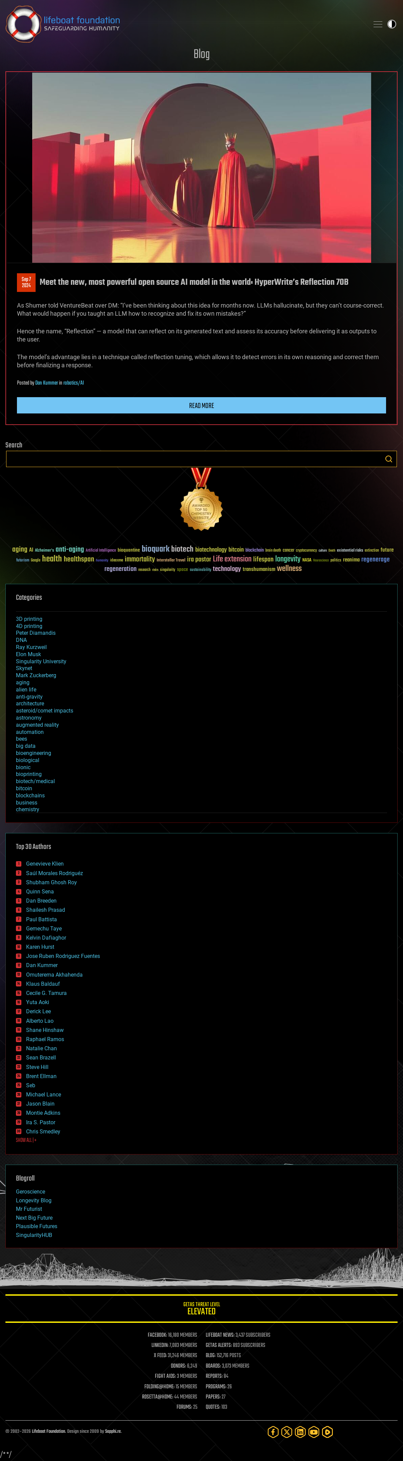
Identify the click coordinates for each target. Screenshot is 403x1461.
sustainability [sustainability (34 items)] (200, 570)
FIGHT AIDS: (165, 1376)
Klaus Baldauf (43, 984)
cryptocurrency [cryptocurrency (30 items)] (306, 551)
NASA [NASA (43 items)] (306, 560)
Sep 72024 (26, 283)
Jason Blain (40, 1104)
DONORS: (178, 1366)
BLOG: (211, 1355)
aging (22, 682)
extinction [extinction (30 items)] (372, 551)
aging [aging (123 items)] (19, 549)
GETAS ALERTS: (219, 1345)
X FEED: (160, 1355)
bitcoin (24, 788)
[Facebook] (273, 1432)
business (26, 802)
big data (26, 746)
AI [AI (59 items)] (31, 550)
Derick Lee (38, 1011)
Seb (30, 1085)
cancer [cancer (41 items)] (288, 550)
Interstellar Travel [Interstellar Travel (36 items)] (171, 560)
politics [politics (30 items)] (335, 560)
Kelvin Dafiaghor (46, 938)
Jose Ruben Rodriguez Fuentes (63, 956)
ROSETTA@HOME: (157, 1397)
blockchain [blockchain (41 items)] (254, 550)
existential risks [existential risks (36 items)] (350, 550)
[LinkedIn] (300, 1432)
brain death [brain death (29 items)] (273, 551)
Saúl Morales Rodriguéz (54, 873)
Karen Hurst (40, 947)
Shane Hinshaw (45, 1030)
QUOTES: (213, 1407)
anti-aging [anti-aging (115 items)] (70, 549)
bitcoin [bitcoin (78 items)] (236, 550)
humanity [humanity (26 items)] (102, 561)
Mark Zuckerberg (36, 675)
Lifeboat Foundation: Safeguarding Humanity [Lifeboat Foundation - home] (184, 24)
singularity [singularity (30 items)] (167, 570)
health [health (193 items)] (52, 559)
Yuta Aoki (37, 1002)
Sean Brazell (41, 1057)
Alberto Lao (40, 1021)
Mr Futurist (29, 1209)
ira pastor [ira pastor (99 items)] (199, 559)
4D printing (29, 626)
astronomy (29, 718)
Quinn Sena (40, 891)
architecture (30, 703)
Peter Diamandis (36, 633)
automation (30, 732)
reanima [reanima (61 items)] (351, 560)
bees (21, 739)
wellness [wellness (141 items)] (289, 569)
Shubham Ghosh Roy (51, 882)
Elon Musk (28, 654)
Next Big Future (34, 1218)
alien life (26, 689)
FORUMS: (184, 1407)
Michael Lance (43, 1094)
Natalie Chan (41, 1048)
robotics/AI (73, 383)
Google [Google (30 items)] (35, 560)
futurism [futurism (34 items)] (22, 560)
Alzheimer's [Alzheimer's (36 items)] (44, 550)
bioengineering (33, 753)
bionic (23, 767)
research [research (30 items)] (144, 570)
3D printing (29, 619)
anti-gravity (29, 696)
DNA (21, 640)
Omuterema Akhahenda (54, 975)
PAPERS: (213, 1397)
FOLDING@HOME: (159, 1387)
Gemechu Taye (44, 928)
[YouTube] (313, 1432)
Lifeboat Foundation (48, 1432)
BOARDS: (213, 1366)
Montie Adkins (43, 1113)
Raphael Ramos (45, 1039)
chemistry (27, 809)
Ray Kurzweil (31, 647)
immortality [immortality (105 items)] (140, 559)
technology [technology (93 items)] (227, 569)
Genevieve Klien (45, 864)
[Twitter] (286, 1432)
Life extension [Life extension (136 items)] (232, 559)
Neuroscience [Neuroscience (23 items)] (321, 561)
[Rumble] (327, 1432)
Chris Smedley (43, 1131)
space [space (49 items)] (182, 569)
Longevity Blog (34, 1200)
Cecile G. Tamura (46, 993)
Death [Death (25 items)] (331, 551)
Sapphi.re (113, 1432)
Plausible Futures (36, 1226)
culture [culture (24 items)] (323, 551)
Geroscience (30, 1191)
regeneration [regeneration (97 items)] (120, 569)
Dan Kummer (46, 383)
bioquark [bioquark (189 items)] (155, 549)
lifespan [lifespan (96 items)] (263, 559)
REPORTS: (214, 1376)
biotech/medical (35, 781)
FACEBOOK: (157, 1335)
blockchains (30, 795)
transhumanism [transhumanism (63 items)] (259, 569)
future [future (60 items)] (387, 550)
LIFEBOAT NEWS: (220, 1335)
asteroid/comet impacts (44, 710)
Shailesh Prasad (45, 910)
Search (389, 459)
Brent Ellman (41, 1076)
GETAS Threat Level (201, 1309)
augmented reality (37, 725)
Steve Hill (37, 1067)
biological (27, 760)
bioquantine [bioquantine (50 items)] (129, 550)
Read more (201, 406)
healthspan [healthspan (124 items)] (79, 559)
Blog (202, 54)
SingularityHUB (34, 1235)
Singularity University (41, 661)
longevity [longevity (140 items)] (288, 559)
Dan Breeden (41, 901)
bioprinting (29, 774)
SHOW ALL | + (26, 1140)
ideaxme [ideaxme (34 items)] (116, 560)
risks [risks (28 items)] (155, 570)
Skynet (24, 668)
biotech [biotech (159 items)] (182, 549)
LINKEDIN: (160, 1345)
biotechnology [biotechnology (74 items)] (211, 550)
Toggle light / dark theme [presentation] (391, 24)
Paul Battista (41, 919)
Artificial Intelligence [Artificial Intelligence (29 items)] (101, 551)
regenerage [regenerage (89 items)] (375, 559)
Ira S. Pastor (40, 1122)
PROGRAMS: (216, 1387)
